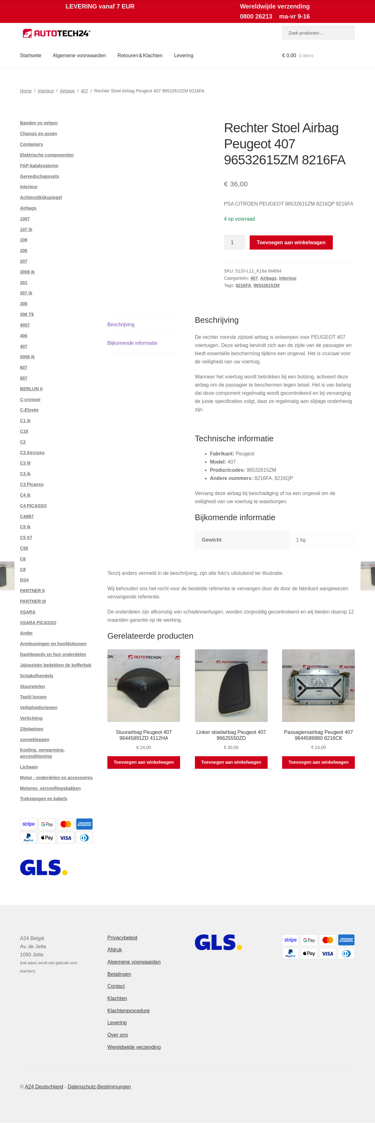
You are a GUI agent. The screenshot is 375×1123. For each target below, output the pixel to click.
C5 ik (25, 526)
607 (23, 367)
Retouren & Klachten (139, 55)
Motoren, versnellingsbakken (50, 788)
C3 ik (25, 473)
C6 (23, 558)
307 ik (26, 292)
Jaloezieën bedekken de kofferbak (55, 665)
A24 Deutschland (44, 1086)
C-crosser (30, 399)
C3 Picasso (32, 484)
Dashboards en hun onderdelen (53, 654)
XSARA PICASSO (38, 622)
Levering (183, 55)
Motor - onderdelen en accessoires (56, 777)
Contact (116, 986)
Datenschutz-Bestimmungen (99, 1086)
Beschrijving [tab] (120, 324)
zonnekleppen (34, 739)
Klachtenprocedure (128, 1010)
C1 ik (25, 420)
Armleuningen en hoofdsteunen (53, 643)
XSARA (28, 611)
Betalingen (119, 974)
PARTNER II (32, 590)
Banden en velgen (39, 122)
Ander (26, 633)
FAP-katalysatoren (39, 165)
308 (23, 303)
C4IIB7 (27, 516)
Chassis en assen (38, 133)
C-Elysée (29, 409)
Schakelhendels (37, 675)
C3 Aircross (32, 452)
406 (23, 335)
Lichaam (29, 766)
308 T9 (27, 314)
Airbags (67, 90)
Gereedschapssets (40, 176)
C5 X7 (26, 537)
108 (23, 239)
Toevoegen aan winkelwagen (291, 242)
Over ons (117, 1035)
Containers (31, 144)
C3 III (25, 462)
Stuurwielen (32, 686)
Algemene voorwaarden (79, 55)
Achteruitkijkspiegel (41, 197)
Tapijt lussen (33, 696)
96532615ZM (266, 285)
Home (26, 90)
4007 (25, 325)
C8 (23, 569)
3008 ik (27, 271)
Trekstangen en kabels (43, 798)
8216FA (243, 285)
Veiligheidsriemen (39, 707)
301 (23, 282)
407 (84, 90)
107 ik (26, 229)
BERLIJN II (31, 388)
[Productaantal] (234, 242)
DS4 (24, 579)
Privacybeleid (122, 937)
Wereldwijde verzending (134, 1047)
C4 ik (25, 495)
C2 (23, 441)
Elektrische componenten (47, 154)
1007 (25, 218)
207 (23, 261)
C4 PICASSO (33, 505)
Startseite (31, 55)
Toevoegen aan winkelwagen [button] (144, 762)
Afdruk (114, 949)
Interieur (46, 90)
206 (23, 250)
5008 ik (27, 356)
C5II (24, 548)
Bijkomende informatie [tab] (132, 343)
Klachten (117, 998)
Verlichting (31, 718)
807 (23, 378)
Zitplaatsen (31, 728)
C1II (24, 431)
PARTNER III (33, 601)
